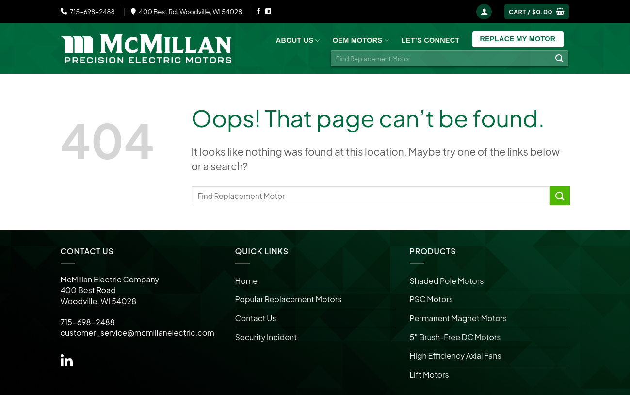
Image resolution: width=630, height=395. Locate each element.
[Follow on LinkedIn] (268, 11)
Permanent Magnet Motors (458, 318)
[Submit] (559, 58)
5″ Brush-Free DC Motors (455, 337)
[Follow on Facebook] (258, 11)
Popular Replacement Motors (288, 299)
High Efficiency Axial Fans (455, 355)
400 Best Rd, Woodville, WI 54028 (186, 11)
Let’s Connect (431, 40)
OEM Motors (361, 40)
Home (246, 281)
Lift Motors (429, 374)
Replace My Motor (518, 39)
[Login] (484, 12)
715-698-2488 (88, 11)
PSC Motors (431, 299)
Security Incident (266, 337)
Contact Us (255, 318)
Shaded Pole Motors (447, 281)
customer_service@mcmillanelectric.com (137, 333)
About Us (298, 40)
